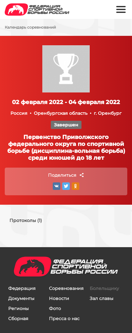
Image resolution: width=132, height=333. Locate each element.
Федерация (21, 288)
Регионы (18, 308)
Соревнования (66, 288)
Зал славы (101, 298)
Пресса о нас (64, 318)
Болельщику (104, 288)
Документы (21, 298)
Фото (55, 308)
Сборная (18, 318)
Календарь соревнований (30, 27)
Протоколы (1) (25, 220)
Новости (59, 298)
